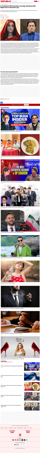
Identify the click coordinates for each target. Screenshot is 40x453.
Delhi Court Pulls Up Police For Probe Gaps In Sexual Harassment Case (12, 333)
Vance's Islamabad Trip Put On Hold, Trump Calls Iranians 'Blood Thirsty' (12, 232)
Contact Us (6, 427)
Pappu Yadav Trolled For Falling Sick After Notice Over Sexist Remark (11, 396)
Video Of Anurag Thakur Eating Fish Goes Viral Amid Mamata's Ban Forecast (13, 156)
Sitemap (15, 427)
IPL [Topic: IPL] (1, 102)
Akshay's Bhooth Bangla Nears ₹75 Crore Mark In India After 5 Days (11, 257)
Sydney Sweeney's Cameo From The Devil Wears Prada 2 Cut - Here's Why (12, 358)
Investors (25, 427)
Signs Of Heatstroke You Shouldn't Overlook (8, 283)
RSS (28, 427)
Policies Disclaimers (20, 427)
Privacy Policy (11, 427)
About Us (2, 427)
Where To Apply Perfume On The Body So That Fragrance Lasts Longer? (12, 308)
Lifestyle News (2, 309)
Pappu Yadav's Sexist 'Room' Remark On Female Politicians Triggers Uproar (11, 406)
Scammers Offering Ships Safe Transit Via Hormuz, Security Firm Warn (12, 376)
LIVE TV (35, 1)
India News (2, 387)
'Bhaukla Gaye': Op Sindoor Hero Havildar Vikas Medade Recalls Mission (12, 181)
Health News (2, 284)
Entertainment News (3, 208)
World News (2, 16)
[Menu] (38, 1)
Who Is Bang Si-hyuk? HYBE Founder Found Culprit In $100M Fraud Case (12, 207)
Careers (30, 427)
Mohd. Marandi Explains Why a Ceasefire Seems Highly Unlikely (11, 131)
